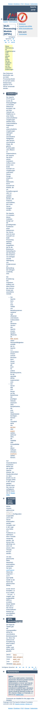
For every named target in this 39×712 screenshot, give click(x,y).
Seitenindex (34, 4)
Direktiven (17, 4)
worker (13, 427)
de (13, 39)
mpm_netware (18, 657)
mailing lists (19, 694)
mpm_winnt (14, 338)
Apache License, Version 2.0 (23, 704)
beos (15, 655)
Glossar (27, 4)
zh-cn (13, 42)
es (8, 40)
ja (14, 40)
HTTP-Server (13, 21)
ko (6, 42)
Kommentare (23, 34)
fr (11, 40)
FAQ (22, 4)
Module (10, 4)
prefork (13, 454)
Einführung (22, 24)
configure (10, 570)
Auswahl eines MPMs (25, 26)
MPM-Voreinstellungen (26, 28)
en (5, 40)
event (12, 431)
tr (9, 42)
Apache (5, 21)
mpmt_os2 (16, 659)
